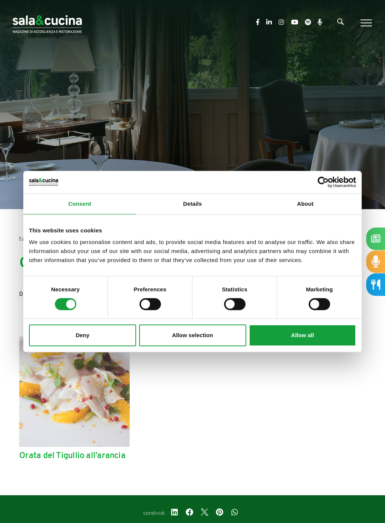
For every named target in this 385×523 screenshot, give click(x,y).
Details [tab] (192, 203)
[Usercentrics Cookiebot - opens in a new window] (323, 182)
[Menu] (365, 23)
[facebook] (189, 513)
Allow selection (192, 335)
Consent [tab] (79, 203)
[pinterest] (219, 513)
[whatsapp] (234, 513)
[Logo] (47, 22)
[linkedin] (174, 513)
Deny (82, 335)
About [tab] (305, 203)
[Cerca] (340, 23)
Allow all (302, 335)
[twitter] (204, 513)
